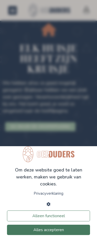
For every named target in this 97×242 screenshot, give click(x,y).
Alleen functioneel (48, 216)
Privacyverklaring (48, 193)
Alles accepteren (48, 230)
